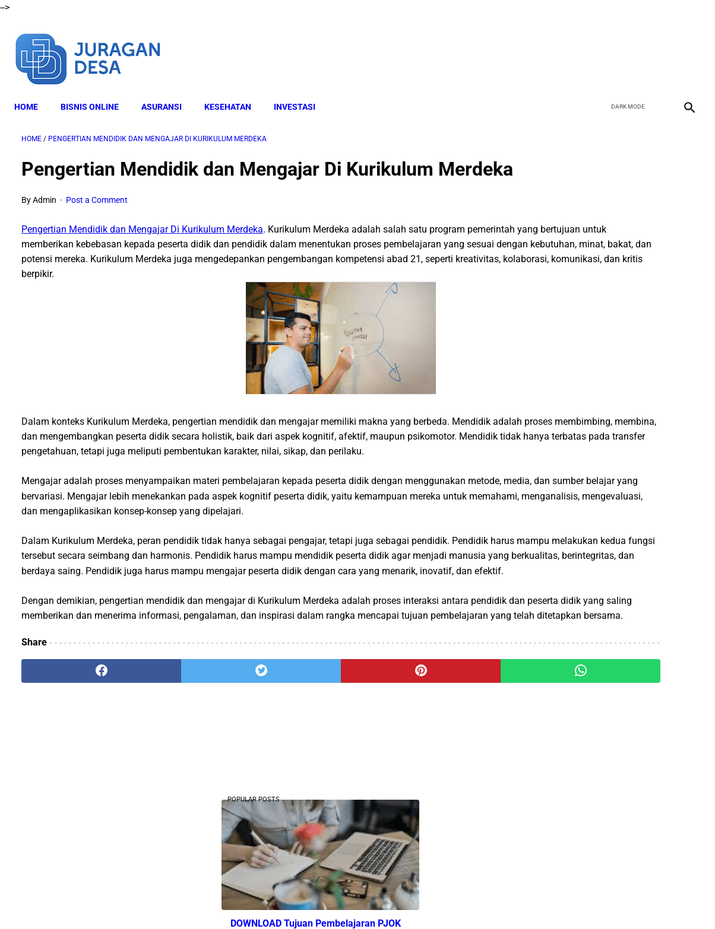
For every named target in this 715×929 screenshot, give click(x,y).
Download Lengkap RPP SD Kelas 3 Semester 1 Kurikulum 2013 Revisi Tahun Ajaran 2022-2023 (599, 776)
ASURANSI (168, 89)
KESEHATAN (234, 89)
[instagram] (681, 46)
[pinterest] (302, 766)
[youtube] (653, 46)
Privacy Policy (410, 898)
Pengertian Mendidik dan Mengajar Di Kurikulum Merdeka (142, 248)
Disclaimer (262, 898)
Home (33, 89)
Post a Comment (97, 220)
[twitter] (625, 46)
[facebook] (597, 46)
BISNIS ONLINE (97, 89)
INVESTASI (301, 89)
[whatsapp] (415, 766)
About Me (213, 898)
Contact (462, 898)
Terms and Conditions (333, 898)
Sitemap (504, 898)
